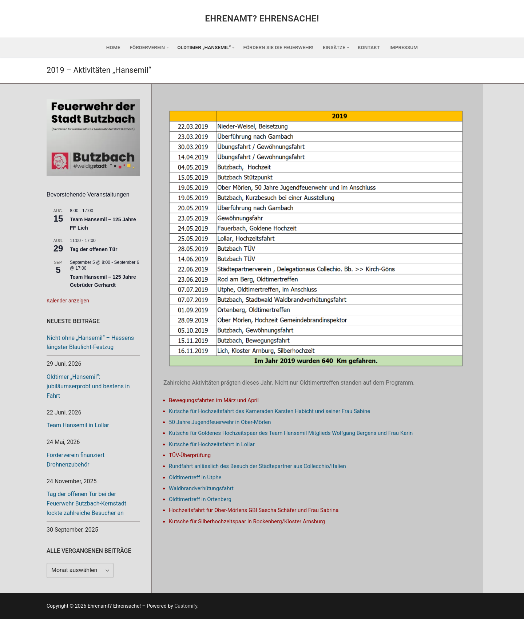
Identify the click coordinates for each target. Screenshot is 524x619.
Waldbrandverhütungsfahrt (201, 488)
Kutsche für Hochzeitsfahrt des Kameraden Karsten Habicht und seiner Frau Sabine (269, 411)
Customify (185, 606)
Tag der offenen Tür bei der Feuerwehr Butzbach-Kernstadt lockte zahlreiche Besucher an (86, 503)
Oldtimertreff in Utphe (195, 477)
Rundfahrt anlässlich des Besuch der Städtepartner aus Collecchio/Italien (257, 466)
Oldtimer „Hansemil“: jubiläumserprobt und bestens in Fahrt (88, 386)
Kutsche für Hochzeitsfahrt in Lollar (212, 444)
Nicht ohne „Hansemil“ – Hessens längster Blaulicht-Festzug (90, 342)
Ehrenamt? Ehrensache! (262, 18)
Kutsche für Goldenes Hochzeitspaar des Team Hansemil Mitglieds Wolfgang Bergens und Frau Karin (291, 433)
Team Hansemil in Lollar (78, 425)
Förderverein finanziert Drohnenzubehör (75, 460)
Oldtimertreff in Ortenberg (200, 499)
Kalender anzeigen (68, 300)
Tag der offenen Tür (93, 249)
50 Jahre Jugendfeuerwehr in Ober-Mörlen (220, 422)
